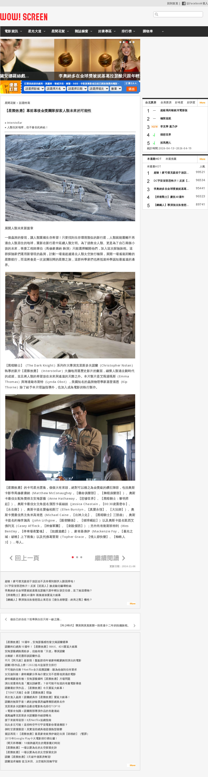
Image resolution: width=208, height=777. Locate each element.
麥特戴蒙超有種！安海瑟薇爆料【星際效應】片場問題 (37, 679)
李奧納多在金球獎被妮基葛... (171, 189)
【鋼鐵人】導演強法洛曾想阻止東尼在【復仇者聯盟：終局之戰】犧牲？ (48, 599)
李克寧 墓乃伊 (169, 126)
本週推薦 (171, 159)
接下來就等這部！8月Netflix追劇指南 (28, 720)
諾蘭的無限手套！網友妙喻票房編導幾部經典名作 (35, 702)
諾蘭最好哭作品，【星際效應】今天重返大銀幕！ (35, 688)
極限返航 (165, 118)
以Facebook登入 (195, 3)
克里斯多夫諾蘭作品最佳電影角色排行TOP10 (32, 706)
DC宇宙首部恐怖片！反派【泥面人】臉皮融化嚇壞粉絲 (38, 586)
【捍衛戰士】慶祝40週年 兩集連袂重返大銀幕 (33, 595)
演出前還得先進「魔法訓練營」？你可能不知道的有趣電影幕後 (43, 683)
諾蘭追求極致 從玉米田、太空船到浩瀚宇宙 (31, 761)
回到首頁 (172, 3)
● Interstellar (13, 123)
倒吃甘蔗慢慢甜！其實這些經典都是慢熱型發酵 (33, 729)
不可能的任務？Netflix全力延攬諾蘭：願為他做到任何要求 (41, 669)
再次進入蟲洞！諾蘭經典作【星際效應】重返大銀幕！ (37, 697)
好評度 (191, 102)
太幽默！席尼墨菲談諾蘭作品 (22, 656)
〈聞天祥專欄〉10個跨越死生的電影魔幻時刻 (32, 743)
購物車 (148, 31)
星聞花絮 (58, 31)
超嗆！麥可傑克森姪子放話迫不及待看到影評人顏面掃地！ (40, 581)
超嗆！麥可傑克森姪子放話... (171, 172)
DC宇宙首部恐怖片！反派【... (172, 181)
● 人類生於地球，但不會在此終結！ (26, 127)
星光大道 (35, 31)
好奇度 (179, 102)
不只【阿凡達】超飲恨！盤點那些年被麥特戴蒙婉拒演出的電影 (43, 660)
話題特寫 (24, 103)
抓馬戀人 (165, 142)
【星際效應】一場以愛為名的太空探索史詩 (31, 747)
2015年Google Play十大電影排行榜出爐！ (31, 738)
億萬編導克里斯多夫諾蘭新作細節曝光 (28, 715)
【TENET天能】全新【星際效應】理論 (28, 692)
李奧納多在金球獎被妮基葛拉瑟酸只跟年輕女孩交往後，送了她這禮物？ (48, 590)
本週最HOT (154, 159)
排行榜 (127, 31)
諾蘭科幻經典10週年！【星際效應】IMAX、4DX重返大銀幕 (41, 646)
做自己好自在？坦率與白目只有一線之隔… (36, 619)
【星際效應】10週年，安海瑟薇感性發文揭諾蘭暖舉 (36, 642)
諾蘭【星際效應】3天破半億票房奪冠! (28, 757)
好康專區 (105, 31)
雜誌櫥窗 (81, 31)
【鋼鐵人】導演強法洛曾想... (171, 205)
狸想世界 (165, 134)
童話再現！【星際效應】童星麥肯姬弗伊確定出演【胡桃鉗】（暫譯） (47, 734)
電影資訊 (11, 31)
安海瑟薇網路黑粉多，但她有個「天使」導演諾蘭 (35, 651)
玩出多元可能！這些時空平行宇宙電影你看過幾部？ (36, 725)
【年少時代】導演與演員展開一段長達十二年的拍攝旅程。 (94, 625)
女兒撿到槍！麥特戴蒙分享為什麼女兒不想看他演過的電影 (40, 674)
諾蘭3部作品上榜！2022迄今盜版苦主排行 (31, 665)
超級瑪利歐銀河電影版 (174, 110)
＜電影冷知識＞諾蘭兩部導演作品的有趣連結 (32, 711)
